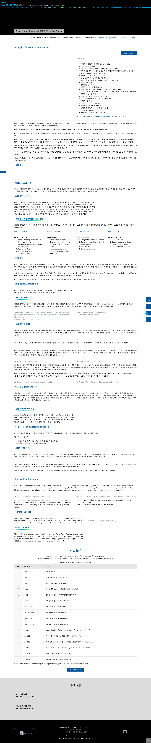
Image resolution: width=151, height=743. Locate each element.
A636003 (27, 642)
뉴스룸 (48, 5)
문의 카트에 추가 (75, 669)
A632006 (27, 653)
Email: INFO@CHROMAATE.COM (75, 732)
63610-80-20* (29, 601)
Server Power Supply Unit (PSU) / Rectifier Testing (116, 37)
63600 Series (28, 571)
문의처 (66, 5)
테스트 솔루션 (34, 5)
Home (32, 37)
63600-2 (27, 583)
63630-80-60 (28, 606)
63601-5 (27, 595)
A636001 (27, 636)
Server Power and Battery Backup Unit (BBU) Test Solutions (71, 37)
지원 (42, 5)
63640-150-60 (29, 624)
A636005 (27, 648)
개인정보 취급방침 (75, 729)
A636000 (27, 630)
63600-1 (27, 577)
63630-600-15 (29, 612)
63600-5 (27, 589)
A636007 (27, 659)
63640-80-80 (28, 618)
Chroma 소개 (57, 5)
